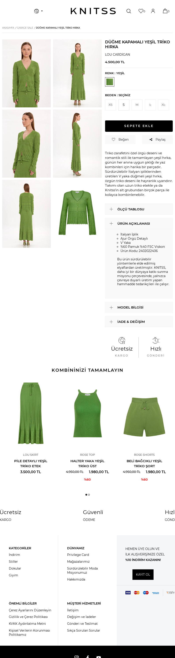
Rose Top (87, 454)
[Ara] (129, 11)
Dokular (15, 568)
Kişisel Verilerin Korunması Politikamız (29, 633)
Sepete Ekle (139, 126)
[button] (86, 495)
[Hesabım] (153, 11)
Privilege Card (78, 555)
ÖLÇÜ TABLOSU (130, 209)
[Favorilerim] (141, 11)
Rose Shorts (144, 454)
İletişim (73, 610)
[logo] (93, 11)
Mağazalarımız (78, 562)
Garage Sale (25, 27)
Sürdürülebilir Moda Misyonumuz (82, 570)
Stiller (13, 562)
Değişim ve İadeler (81, 617)
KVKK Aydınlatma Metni (27, 624)
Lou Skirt (30, 454)
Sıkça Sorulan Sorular (83, 630)
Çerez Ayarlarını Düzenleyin (30, 610)
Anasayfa (8, 27)
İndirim (14, 555)
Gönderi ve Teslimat (82, 624)
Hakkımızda (76, 579)
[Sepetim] (165, 11)
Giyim (13, 575)
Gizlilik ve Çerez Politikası (28, 617)
